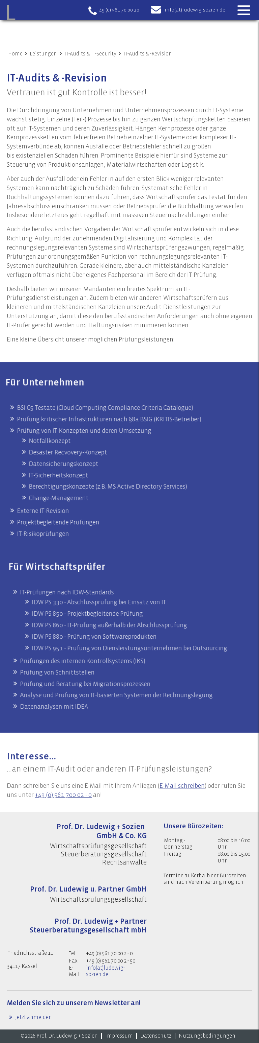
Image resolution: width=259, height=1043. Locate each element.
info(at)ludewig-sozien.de (195, 10)
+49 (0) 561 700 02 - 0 (63, 804)
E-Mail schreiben (182, 795)
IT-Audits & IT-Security (90, 54)
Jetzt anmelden (33, 1017)
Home (15, 54)
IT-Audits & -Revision (147, 54)
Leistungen (43, 54)
